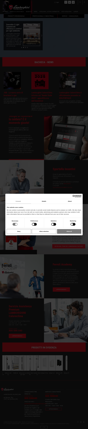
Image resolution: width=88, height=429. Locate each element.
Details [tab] (44, 201)
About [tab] (70, 201)
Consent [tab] (18, 201)
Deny (18, 231)
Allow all (69, 231)
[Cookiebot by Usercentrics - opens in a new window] (73, 196)
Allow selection (44, 231)
